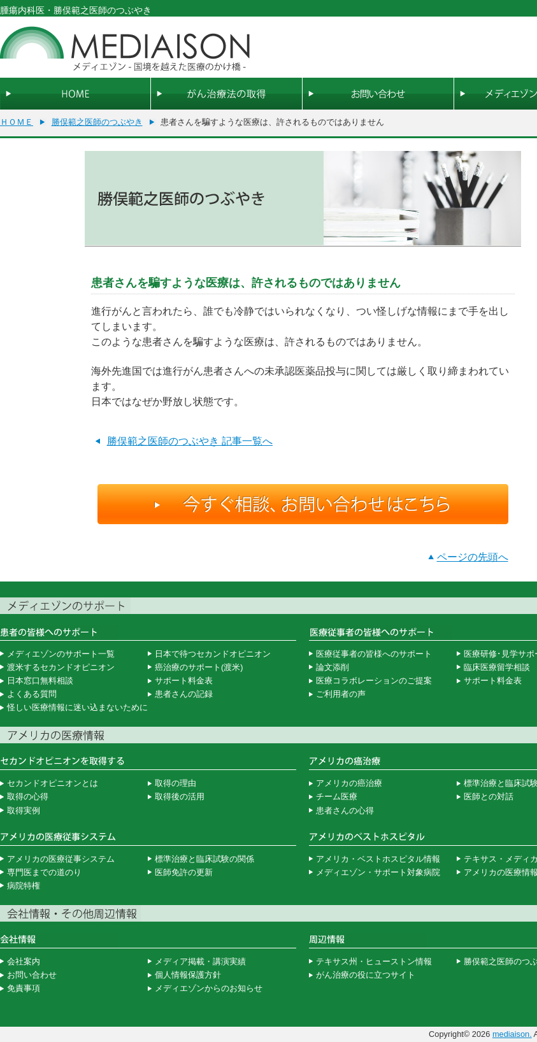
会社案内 (23, 961)
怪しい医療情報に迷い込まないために (77, 707)
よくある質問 (32, 694)
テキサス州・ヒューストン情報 (374, 961)
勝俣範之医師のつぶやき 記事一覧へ (190, 441)
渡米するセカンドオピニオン (61, 667)
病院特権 (23, 885)
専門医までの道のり (44, 872)
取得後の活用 (179, 796)
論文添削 (332, 667)
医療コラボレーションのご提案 (374, 680)
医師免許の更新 (184, 872)
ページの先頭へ (472, 557)
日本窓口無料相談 (40, 680)
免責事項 (23, 988)
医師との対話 (488, 796)
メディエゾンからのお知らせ (208, 988)
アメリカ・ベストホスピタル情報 (378, 859)
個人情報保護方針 (188, 975)
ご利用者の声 (341, 694)
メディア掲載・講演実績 (200, 961)
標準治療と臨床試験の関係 (204, 859)
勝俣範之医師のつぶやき (97, 122)
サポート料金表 (184, 680)
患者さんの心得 (345, 810)
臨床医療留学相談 (497, 667)
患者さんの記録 (184, 694)
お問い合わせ (32, 975)
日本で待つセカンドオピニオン (213, 654)
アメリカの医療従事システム (61, 859)
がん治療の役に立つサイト (365, 975)
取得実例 (23, 810)
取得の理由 (175, 783)
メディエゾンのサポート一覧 (61, 654)
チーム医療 (336, 796)
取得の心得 (27, 796)
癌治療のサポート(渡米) (199, 667)
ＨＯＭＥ (16, 122)
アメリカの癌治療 (349, 783)
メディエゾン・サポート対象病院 (378, 872)
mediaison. (512, 1034)
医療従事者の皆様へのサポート (374, 654)
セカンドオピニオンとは (52, 783)
